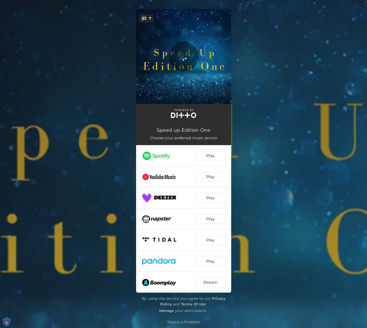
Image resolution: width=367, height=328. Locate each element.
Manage (166, 310)
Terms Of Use (193, 304)
